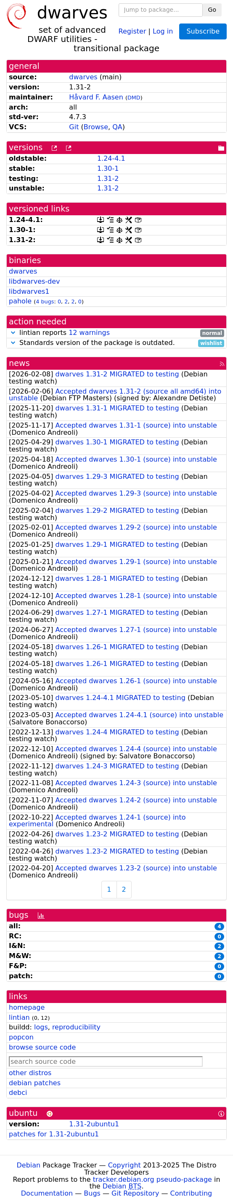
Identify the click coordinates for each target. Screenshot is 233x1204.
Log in (163, 31)
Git (74, 127)
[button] (13, 333)
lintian (19, 1017)
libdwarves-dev (34, 281)
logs (41, 1027)
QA (117, 127)
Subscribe (203, 31)
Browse (96, 127)
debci (18, 1093)
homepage (27, 1007)
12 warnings (89, 333)
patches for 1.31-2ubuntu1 (54, 1134)
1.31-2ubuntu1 (94, 1124)
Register (132, 31)
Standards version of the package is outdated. (116, 343)
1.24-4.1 (111, 158)
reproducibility (76, 1027)
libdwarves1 (29, 291)
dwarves (83, 77)
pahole (20, 301)
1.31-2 (108, 179)
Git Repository (135, 1193)
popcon (21, 1037)
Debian (29, 1165)
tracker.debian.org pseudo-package (152, 1179)
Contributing (191, 1193)
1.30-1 (108, 168)
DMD (133, 97)
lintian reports (116, 333)
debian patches (35, 1083)
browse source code (42, 1047)
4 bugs (45, 301)
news (19, 363)
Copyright (124, 1165)
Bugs (92, 1193)
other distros (30, 1073)
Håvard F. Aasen (96, 97)
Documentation (47, 1193)
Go (212, 9)
